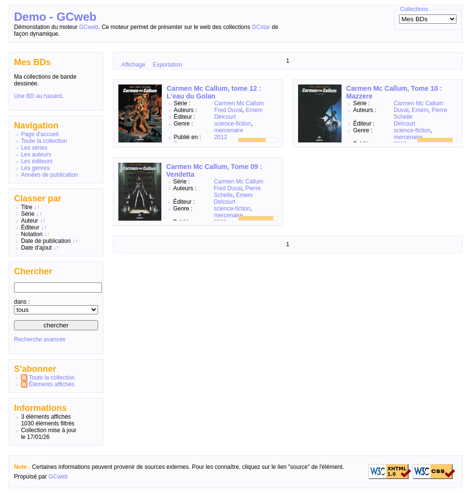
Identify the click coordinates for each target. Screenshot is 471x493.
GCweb (89, 27)
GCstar (261, 27)
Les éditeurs (36, 161)
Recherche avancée (40, 339)
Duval (401, 110)
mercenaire (228, 130)
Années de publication (49, 174)
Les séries (34, 147)
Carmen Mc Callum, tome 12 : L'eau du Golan (214, 92)
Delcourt (225, 116)
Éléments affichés (51, 384)
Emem (254, 110)
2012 (220, 137)
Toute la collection (44, 141)
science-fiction (232, 123)
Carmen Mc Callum (239, 103)
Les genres (35, 168)
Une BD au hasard (38, 96)
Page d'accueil (39, 134)
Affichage (133, 64)
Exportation (167, 64)
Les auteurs (36, 154)
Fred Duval (228, 110)
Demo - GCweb (55, 16)
